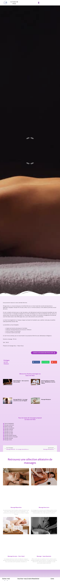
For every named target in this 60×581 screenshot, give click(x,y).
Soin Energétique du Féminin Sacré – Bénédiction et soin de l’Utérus (48, 382)
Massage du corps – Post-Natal (16, 556)
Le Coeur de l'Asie (14, 2)
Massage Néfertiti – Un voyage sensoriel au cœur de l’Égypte (20, 400)
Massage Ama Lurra (44, 507)
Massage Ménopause (46, 399)
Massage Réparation (16, 507)
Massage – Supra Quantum (44, 556)
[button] (38, 3)
